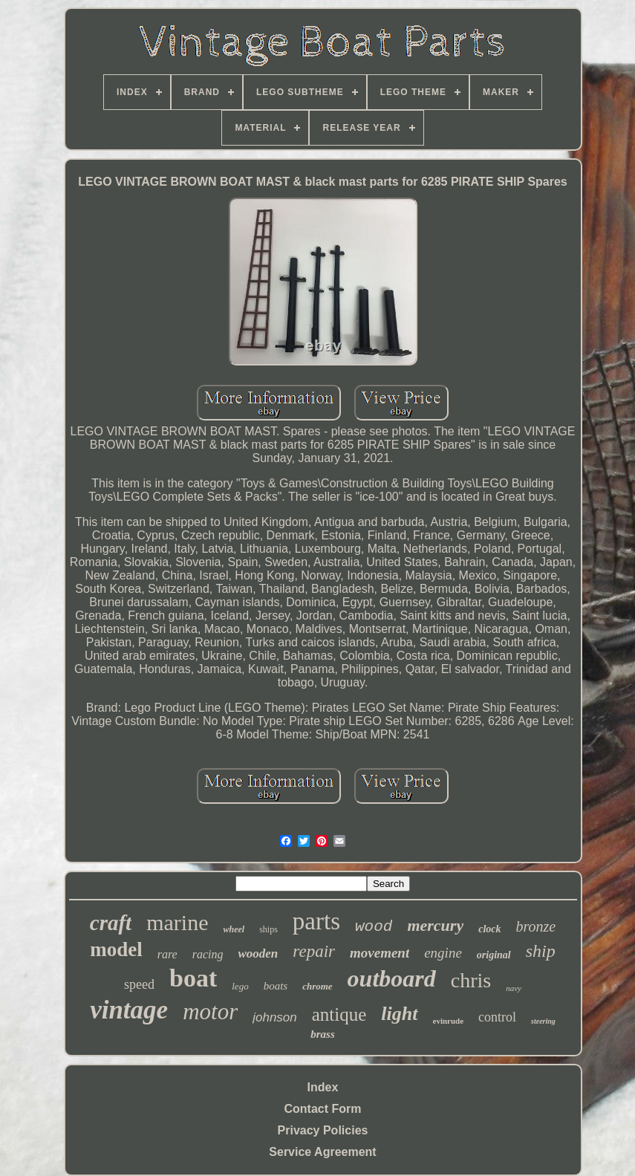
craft (110, 923)
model (116, 949)
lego (240, 986)
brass (322, 1034)
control (497, 1017)
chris (471, 980)
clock (489, 929)
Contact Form (323, 1108)
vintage (129, 1009)
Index (323, 1087)
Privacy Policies (323, 1130)
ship (541, 951)
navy (513, 988)
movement (379, 953)
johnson (275, 1017)
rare (167, 954)
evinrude (448, 1020)
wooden (258, 953)
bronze (536, 926)
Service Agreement (322, 1152)
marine (177, 922)
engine (443, 953)
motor (210, 1011)
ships (268, 929)
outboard (392, 978)
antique (339, 1014)
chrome (317, 986)
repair (314, 951)
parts (316, 921)
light (399, 1013)
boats (276, 986)
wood (373, 926)
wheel (233, 929)
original (494, 955)
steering (543, 1021)
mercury (435, 925)
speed (139, 984)
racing (208, 954)
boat (193, 978)
